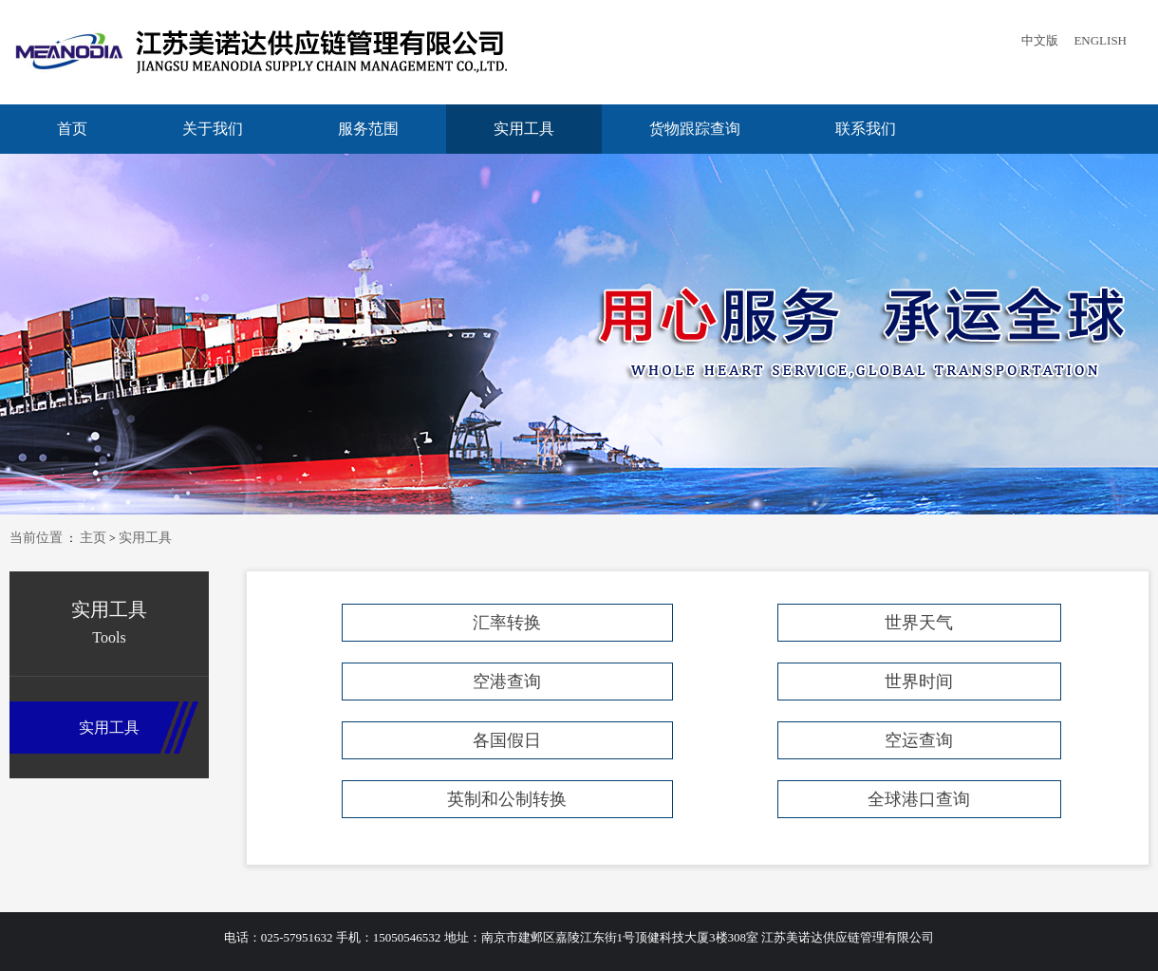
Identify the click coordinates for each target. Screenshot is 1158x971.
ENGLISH (1100, 40)
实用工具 (524, 129)
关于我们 (212, 129)
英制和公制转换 (507, 799)
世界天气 (919, 622)
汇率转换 (507, 622)
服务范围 (368, 129)
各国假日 (507, 740)
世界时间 (919, 681)
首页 (72, 129)
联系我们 (865, 129)
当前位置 (36, 538)
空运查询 (919, 740)
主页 (93, 538)
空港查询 (507, 681)
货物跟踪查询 (694, 129)
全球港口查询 (919, 799)
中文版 (1039, 40)
